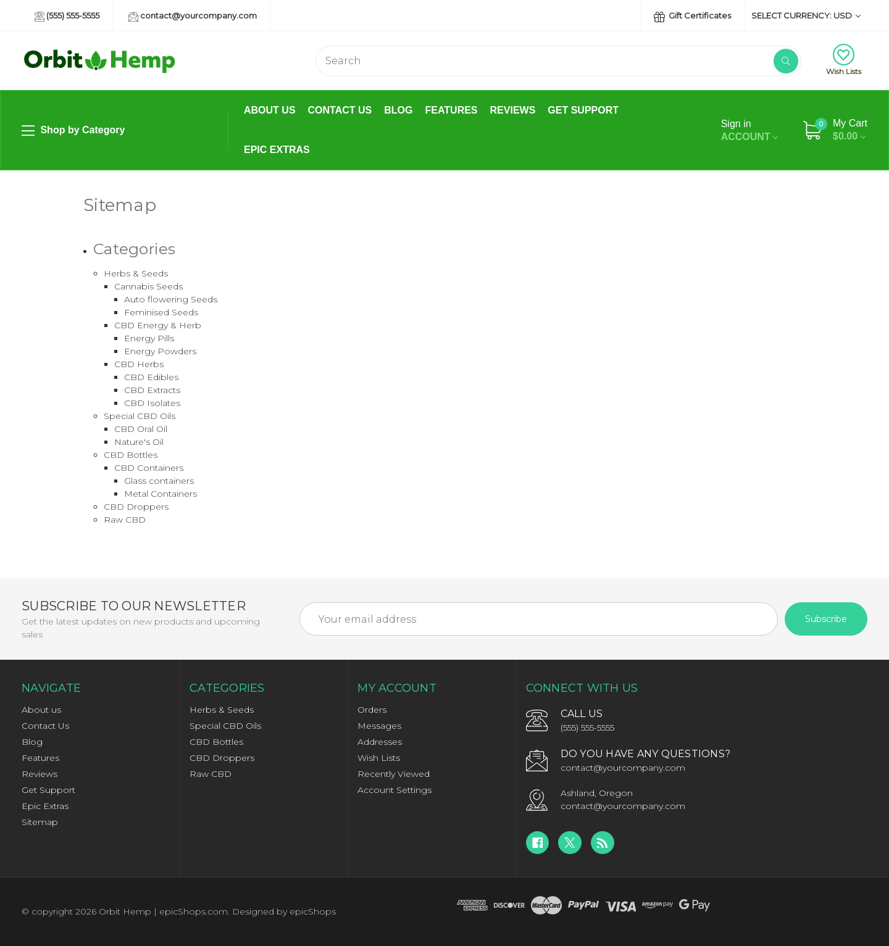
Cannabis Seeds (148, 286)
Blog (398, 110)
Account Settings (394, 789)
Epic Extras (277, 149)
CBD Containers (148, 467)
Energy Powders (160, 351)
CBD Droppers (136, 506)
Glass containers (159, 480)
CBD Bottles (130, 454)
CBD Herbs (139, 364)
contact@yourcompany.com (192, 16)
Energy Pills (149, 338)
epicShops (313, 911)
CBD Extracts (152, 390)
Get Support (583, 110)
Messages (379, 725)
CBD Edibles (151, 377)
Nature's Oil (139, 441)
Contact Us (340, 110)
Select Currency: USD (806, 15)
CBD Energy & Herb (157, 325)
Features (451, 110)
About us (270, 110)
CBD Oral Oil (140, 428)
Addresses (379, 741)
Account (749, 130)
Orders (371, 709)
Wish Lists (843, 60)
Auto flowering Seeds (170, 299)
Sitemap (40, 822)
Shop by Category (73, 130)
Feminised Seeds (161, 312)
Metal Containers (160, 493)
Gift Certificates (692, 16)
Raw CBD (125, 519)
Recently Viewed (393, 773)
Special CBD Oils (139, 415)
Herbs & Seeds (136, 273)
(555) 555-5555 (67, 16)
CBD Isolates (152, 403)
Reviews (513, 110)
